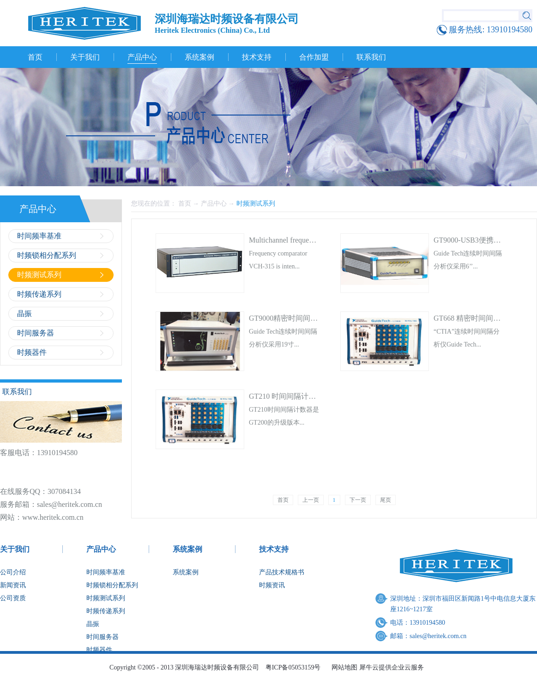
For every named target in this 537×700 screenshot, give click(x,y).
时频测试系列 (255, 203)
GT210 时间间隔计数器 (286, 396)
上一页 (310, 500)
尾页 (385, 500)
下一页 (358, 500)
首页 (35, 57)
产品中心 (214, 203)
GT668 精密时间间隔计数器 (478, 318)
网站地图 (342, 667)
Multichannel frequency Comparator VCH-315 (318, 240)
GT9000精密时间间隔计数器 (294, 318)
